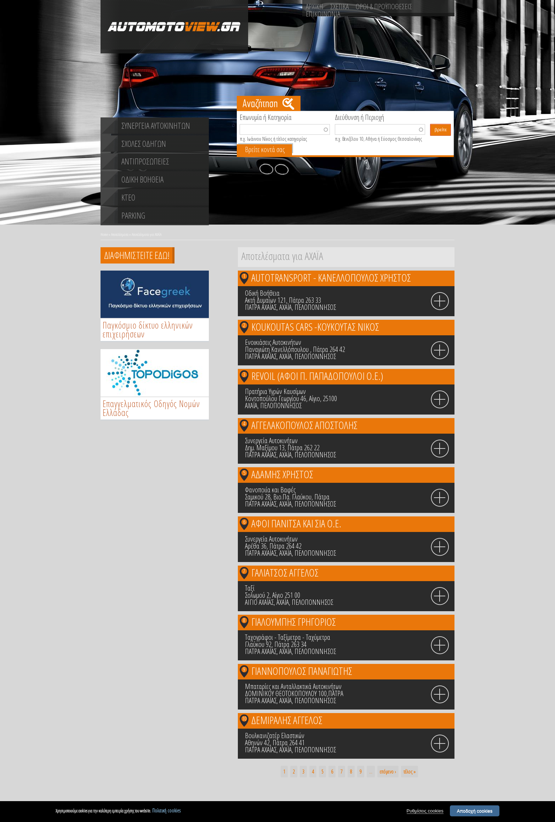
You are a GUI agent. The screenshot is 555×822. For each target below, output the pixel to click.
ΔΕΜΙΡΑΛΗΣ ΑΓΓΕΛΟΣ (286, 720)
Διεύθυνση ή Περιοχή (359, 116)
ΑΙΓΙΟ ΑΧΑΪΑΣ (259, 602)
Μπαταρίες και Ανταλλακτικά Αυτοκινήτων (293, 686)
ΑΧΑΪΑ (285, 307)
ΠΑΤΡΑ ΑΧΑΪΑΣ (260, 307)
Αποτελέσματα (119, 234)
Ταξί (249, 588)
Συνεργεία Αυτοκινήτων (271, 440)
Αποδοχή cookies (475, 811)
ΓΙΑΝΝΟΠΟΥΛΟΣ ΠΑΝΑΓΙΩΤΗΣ (301, 671)
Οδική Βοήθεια (262, 293)
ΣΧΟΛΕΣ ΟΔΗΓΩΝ (143, 143)
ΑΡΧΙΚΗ (314, 6)
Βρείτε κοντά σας (265, 149)
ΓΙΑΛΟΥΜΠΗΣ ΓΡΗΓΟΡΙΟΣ (293, 622)
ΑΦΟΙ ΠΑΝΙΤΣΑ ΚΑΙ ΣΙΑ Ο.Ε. (296, 523)
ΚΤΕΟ (128, 197)
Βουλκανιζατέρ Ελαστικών (274, 735)
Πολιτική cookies (166, 811)
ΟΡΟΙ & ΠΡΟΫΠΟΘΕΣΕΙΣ (384, 6)
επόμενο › (388, 771)
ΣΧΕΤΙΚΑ (339, 6)
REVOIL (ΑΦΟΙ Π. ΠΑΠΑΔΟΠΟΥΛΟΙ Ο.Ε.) (317, 376)
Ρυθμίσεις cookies (425, 811)
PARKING (133, 215)
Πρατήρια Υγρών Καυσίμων (275, 391)
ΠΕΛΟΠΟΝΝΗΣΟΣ (315, 307)
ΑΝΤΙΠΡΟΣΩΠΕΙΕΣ (145, 161)
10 (244, 718)
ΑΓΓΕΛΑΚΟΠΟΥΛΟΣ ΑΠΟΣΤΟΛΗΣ (304, 425)
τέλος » (410, 771)
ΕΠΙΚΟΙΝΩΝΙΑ (323, 14)
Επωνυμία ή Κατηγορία (266, 116)
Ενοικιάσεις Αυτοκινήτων (273, 342)
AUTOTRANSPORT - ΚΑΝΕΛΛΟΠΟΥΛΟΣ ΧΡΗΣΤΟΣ (331, 277)
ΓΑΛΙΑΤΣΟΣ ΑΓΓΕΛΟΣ (285, 572)
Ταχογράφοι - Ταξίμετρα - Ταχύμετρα (287, 637)
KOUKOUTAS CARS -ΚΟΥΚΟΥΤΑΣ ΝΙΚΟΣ (315, 327)
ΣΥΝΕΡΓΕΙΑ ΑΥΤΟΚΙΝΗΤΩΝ (155, 125)
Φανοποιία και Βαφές (270, 489)
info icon (440, 301)
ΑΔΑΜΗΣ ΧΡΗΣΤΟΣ (282, 474)
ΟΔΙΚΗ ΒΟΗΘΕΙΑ (142, 179)
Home (104, 234)
